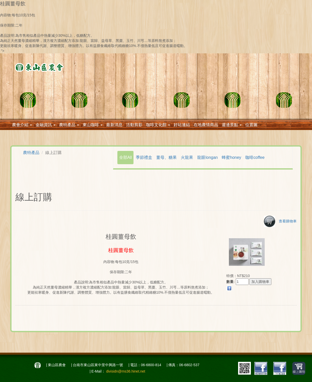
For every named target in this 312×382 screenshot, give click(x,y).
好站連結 (182, 125)
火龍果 (187, 157)
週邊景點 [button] (232, 125)
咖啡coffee (254, 157)
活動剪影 (134, 125)
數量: (230, 282)
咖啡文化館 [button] (158, 125)
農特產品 (31, 152)
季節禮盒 (144, 157)
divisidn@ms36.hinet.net (125, 371)
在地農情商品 (206, 125)
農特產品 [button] (69, 125)
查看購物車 (280, 221)
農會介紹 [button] (22, 125)
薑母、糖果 (166, 157)
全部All (125, 157)
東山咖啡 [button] (93, 125)
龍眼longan (207, 157)
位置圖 (251, 125)
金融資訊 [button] (45, 125)
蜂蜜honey (231, 157)
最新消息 (114, 125)
